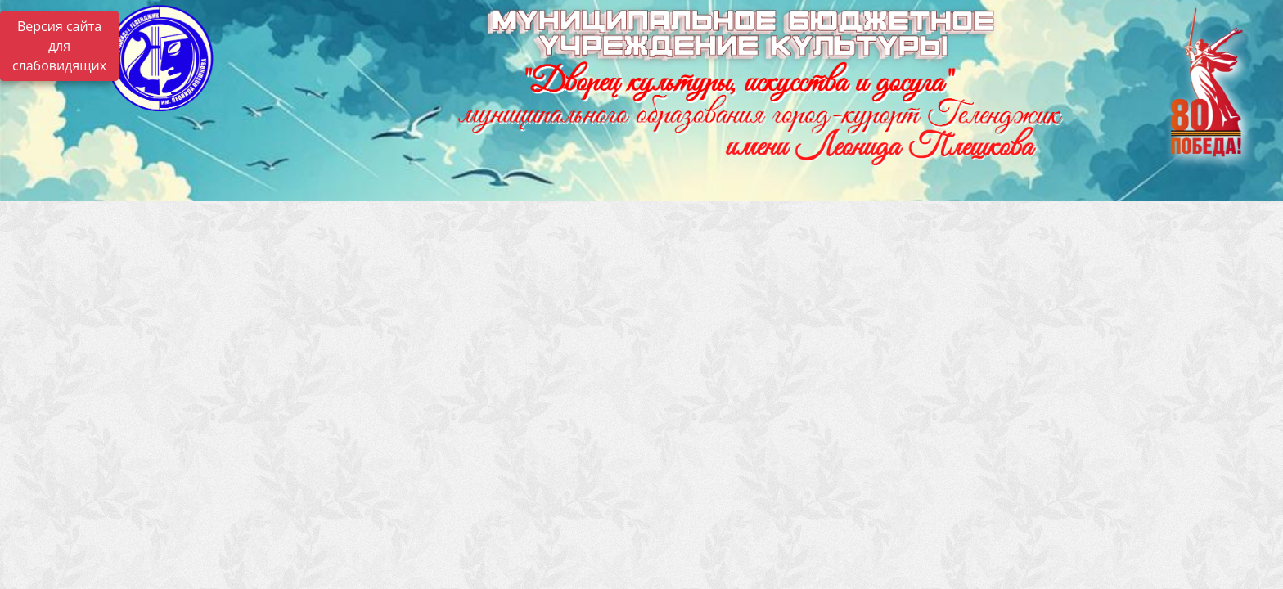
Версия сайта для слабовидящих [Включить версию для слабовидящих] (59, 45)
